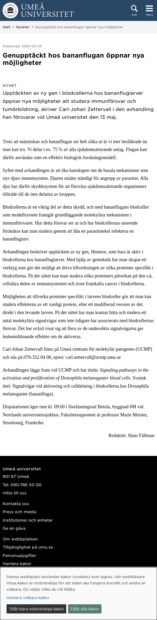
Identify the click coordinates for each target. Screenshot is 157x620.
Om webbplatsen (20, 538)
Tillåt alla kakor (84, 608)
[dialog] (78, 593)
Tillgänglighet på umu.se (28, 546)
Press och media (19, 511)
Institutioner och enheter (28, 519)
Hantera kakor (17, 563)
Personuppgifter (19, 555)
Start (6, 27)
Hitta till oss (14, 492)
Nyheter (22, 27)
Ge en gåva (14, 528)
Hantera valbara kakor (28, 597)
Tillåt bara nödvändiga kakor (36, 608)
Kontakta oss (16, 503)
